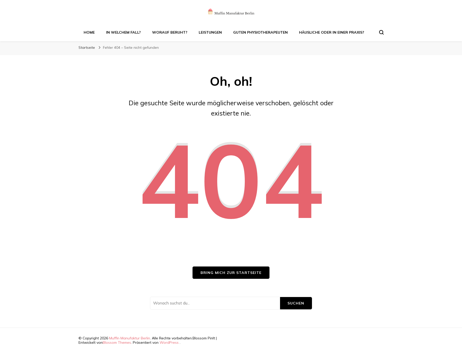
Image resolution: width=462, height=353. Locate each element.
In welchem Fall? (123, 32)
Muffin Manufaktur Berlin (129, 338)
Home (89, 32)
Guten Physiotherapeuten (260, 32)
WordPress (169, 342)
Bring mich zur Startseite (231, 272)
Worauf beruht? (169, 32)
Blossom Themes (117, 342)
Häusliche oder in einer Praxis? (331, 32)
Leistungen (210, 32)
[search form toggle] (381, 32)
